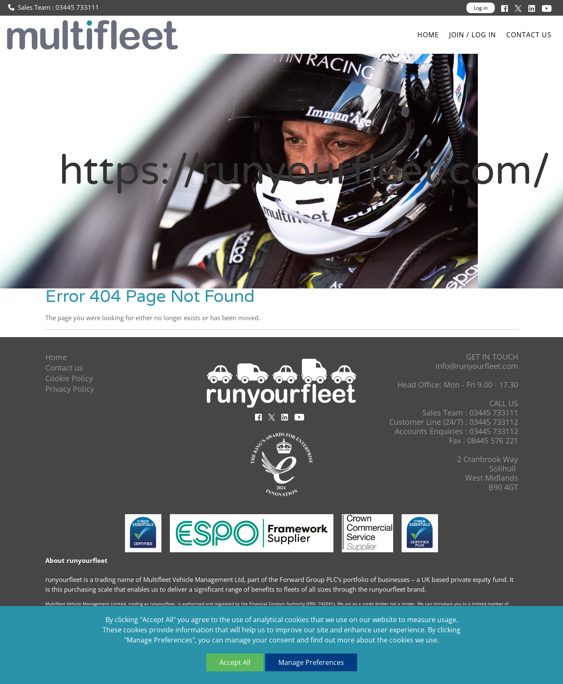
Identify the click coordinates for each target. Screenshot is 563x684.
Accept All (234, 662)
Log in (481, 7)
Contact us (529, 34)
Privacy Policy (69, 389)
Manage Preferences (311, 662)
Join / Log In (472, 34)
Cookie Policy (69, 378)
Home (428, 34)
